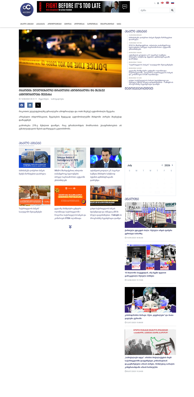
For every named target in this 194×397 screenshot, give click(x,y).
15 (150, 184)
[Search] (154, 10)
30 (157, 193)
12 (129, 184)
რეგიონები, (44, 99)
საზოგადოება (57, 99)
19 (129, 188)
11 (171, 180)
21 (143, 188)
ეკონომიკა (92, 24)
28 (143, 193)
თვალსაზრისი (107, 24)
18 (171, 184)
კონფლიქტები (55, 24)
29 (150, 193)
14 (143, 184)
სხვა (119, 24)
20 (136, 188)
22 (150, 188)
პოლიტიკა (79, 24)
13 (136, 184)
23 (157, 188)
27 (136, 193)
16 (157, 184)
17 (164, 184)
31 (164, 193)
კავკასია (40, 24)
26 (129, 193)
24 (164, 188)
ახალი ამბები (27, 24)
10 (164, 180)
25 (171, 188)
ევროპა (68, 24)
